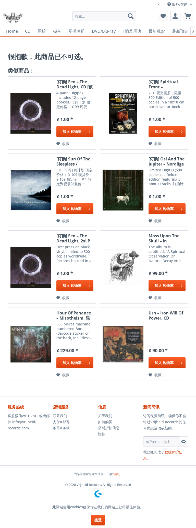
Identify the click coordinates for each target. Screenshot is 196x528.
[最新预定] (180, 31)
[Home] (12, 31)
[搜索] (130, 16)
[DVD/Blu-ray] (103, 31)
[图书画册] (76, 31)
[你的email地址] (161, 441)
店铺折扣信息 (108, 427)
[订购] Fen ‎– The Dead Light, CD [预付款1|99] (74, 84)
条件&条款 (61, 427)
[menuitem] (104, 16)
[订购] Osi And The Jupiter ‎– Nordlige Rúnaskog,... (167, 161)
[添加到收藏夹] (62, 144)
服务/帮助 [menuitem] (178, 4)
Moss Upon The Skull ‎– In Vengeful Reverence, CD (164, 238)
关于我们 (105, 415)
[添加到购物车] (74, 131)
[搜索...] (104, 16)
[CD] (27, 31)
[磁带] (57, 31)
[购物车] (188, 16)
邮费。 (117, 474)
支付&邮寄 (61, 421)
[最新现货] (156, 31)
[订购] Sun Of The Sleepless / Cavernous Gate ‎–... (73, 161)
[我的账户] (175, 16)
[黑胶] (42, 31)
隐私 (101, 433)
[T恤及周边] (132, 31)
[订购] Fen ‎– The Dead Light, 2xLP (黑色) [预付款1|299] (73, 238)
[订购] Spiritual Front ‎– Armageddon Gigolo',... (163, 84)
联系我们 (60, 415)
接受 (98, 520)
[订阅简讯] (183, 441)
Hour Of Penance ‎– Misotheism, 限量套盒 (73, 315)
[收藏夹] (163, 16)
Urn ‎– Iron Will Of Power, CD (166, 315)
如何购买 (105, 421)
